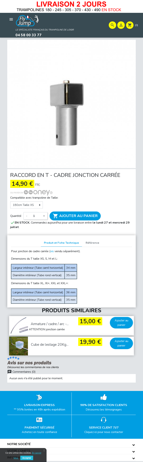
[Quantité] (35, 215)
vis (52, 251)
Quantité (15, 216)
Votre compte (18, 451)
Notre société (19, 444)
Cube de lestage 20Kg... (50, 344)
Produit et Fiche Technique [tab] (61, 243)
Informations (18, 457)
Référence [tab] (92, 243)
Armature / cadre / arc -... (50, 323)
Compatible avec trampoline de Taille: (34, 198)
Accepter (26, 458)
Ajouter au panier (75, 216)
